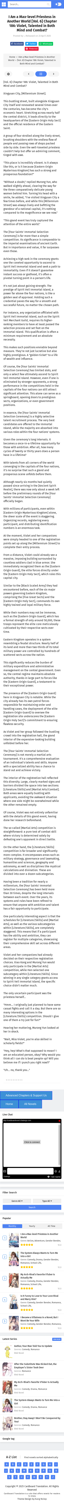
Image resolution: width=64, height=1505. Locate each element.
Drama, (40, 1259)
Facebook (16, 44)
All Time (51, 1226)
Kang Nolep (41, 1499)
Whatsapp (45, 44)
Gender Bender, (53, 1240)
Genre (17, 1201)
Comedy (26, 1349)
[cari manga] (48, 4)
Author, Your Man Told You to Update (33, 1346)
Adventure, (40, 1240)
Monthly (12, 1226)
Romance (35, 1349)
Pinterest (31, 49)
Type (47, 1201)
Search (32, 1207)
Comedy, (31, 1259)
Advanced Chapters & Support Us (26, 1095)
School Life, (36, 1263)
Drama (34, 1389)
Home (9, 1104)
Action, (30, 1240)
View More (56, 1339)
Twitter (30, 44)
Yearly (32, 1226)
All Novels (30, 1104)
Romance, (25, 1263)
